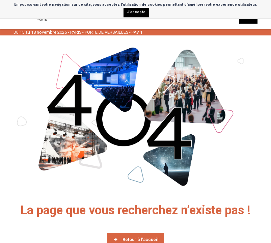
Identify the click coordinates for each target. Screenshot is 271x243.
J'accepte (136, 12)
